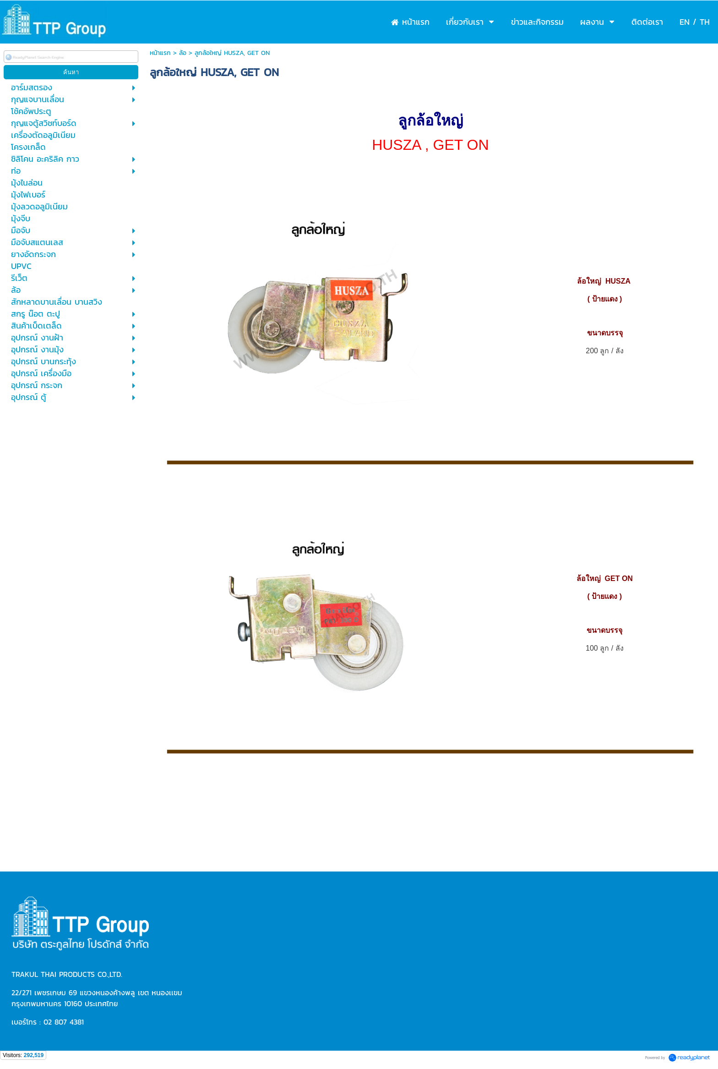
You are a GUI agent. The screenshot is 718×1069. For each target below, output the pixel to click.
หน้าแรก (160, 53)
